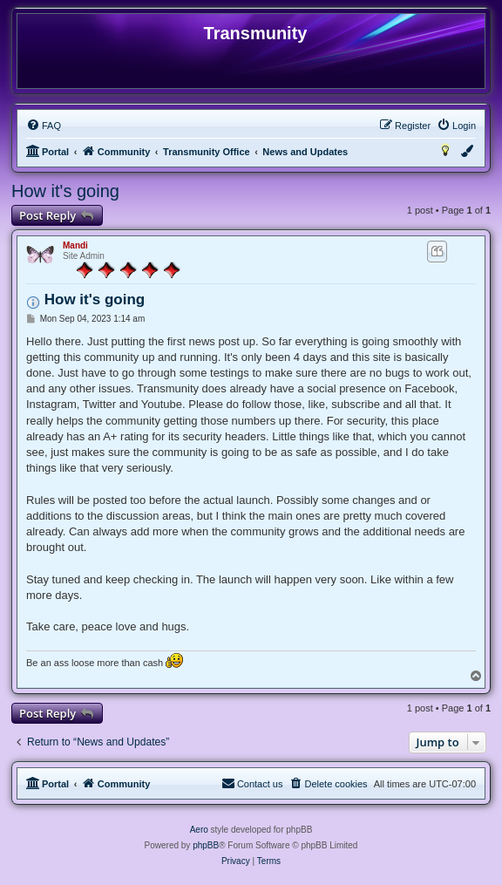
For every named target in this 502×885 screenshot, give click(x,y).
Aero (199, 829)
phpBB (206, 845)
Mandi (75, 245)
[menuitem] (43, 125)
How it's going (65, 191)
